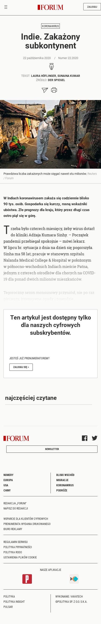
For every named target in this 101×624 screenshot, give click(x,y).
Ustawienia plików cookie (20, 557)
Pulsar (8, 607)
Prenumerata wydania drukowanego (26, 524)
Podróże (61, 490)
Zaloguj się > (21, 367)
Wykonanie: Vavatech (69, 596)
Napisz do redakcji (15, 508)
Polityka (9, 596)
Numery (8, 475)
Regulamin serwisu (15, 542)
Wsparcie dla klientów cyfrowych (25, 518)
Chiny (7, 490)
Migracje (62, 480)
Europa (8, 480)
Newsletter (52, 449)
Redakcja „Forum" (15, 503)
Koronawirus (50, 26)
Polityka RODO (12, 552)
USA (5, 485)
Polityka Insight (14, 601)
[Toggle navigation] (6, 7)
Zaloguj (92, 6)
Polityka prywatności (17, 547)
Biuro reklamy (12, 529)
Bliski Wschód (65, 475)
